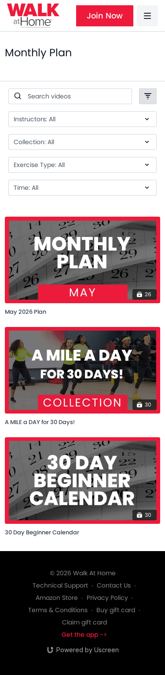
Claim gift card (84, 622)
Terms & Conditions (58, 610)
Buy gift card (115, 610)
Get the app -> (84, 634)
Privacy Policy (107, 597)
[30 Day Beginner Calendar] (82, 531)
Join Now (105, 15)
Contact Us (114, 585)
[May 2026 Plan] (82, 310)
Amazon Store (57, 597)
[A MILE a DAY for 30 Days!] (82, 421)
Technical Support (60, 585)
